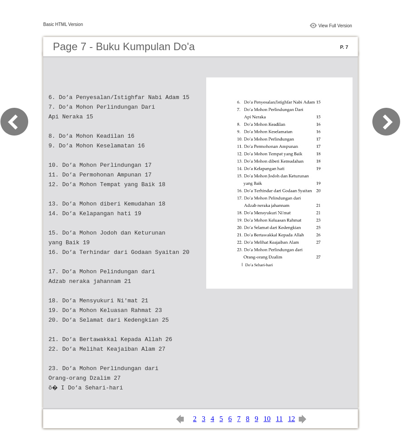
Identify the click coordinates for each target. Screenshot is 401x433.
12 (291, 418)
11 (279, 418)
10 (267, 418)
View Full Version (335, 25)
